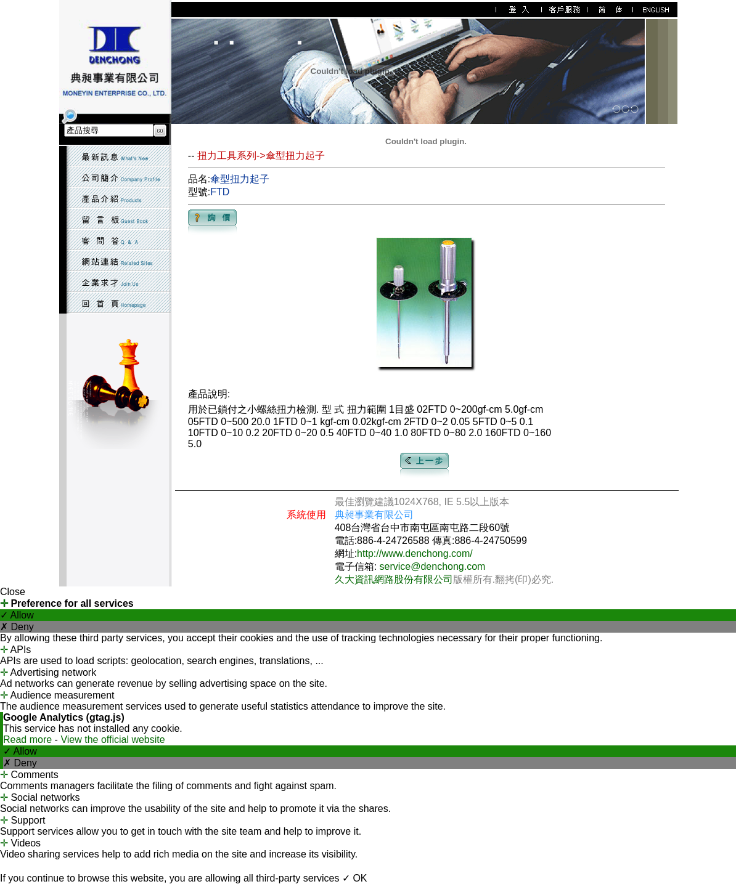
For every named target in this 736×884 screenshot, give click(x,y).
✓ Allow (17, 615)
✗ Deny (17, 627)
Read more (29, 739)
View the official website (112, 739)
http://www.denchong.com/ (415, 553)
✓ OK (354, 878)
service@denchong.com (433, 566)
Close (12, 591)
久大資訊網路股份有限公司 (394, 579)
